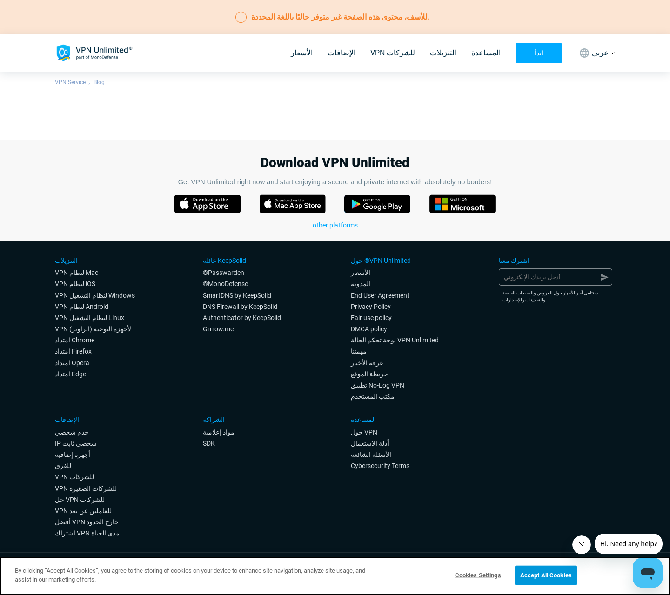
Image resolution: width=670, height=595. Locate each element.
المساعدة (486, 52)
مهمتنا (359, 351)
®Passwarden (223, 272)
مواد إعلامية (218, 432)
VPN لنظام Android (81, 306)
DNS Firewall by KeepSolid (240, 306)
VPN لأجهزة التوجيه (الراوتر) (93, 329)
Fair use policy (371, 317)
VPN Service (70, 82)
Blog (99, 82)
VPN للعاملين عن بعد (83, 511)
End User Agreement (380, 295)
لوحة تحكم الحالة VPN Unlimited (395, 340)
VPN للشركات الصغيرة (86, 488)
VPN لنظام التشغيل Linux (89, 317)
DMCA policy (369, 329)
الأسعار (302, 52)
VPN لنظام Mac (76, 272)
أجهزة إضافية (72, 454)
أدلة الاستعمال (370, 443)
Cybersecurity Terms (380, 465)
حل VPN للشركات (80, 499)
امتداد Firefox (73, 351)
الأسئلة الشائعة (371, 454)
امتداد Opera (72, 363)
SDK (209, 443)
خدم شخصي (72, 432)
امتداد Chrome (74, 340)
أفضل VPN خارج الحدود (87, 522)
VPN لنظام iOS (75, 283)
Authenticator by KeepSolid (242, 317)
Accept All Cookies (546, 575)
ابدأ (539, 53)
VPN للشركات (392, 52)
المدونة (360, 283)
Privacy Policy (371, 306)
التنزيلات (443, 52)
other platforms (335, 225)
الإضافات (341, 52)
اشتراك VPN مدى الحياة (87, 533)
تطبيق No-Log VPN (377, 385)
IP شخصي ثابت (76, 443)
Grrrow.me (218, 329)
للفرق (63, 465)
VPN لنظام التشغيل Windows (95, 295)
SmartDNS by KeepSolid (237, 295)
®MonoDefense (225, 283)
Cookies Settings (478, 575)
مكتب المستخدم (373, 396)
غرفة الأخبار (367, 363)
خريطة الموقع (369, 374)
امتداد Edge (70, 374)
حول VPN (364, 432)
